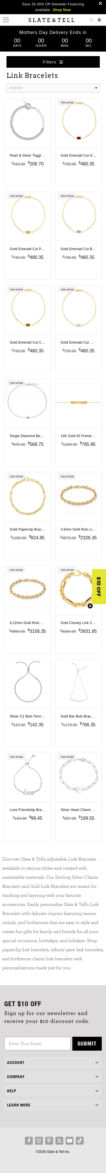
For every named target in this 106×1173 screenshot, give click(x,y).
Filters (53, 61)
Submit (87, 1043)
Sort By (54, 88)
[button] (99, 586)
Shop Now (62, 10)
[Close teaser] (90, 606)
